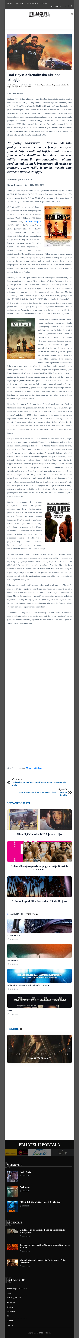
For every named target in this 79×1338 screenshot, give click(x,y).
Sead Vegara (14, 85)
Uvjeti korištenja (32, 3)
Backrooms (12, 960)
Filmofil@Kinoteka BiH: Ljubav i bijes (39, 834)
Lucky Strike (13, 935)
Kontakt (44, 3)
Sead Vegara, (41, 85)
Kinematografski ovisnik (17, 1288)
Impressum (19, 3)
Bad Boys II (29, 87)
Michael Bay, (50, 85)
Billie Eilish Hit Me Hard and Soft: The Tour (28, 985)
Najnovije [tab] (16, 914)
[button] (71, 14)
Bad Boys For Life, (18, 87)
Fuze (9, 1010)
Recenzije (14, 1222)
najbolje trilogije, (61, 85)
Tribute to (11, 1311)
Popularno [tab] (32, 914)
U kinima (10, 1321)
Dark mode (56, 6)
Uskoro (13, 1028)
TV (8, 1316)
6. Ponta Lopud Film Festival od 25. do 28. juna (39, 901)
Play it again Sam (14, 1298)
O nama (9, 3)
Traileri (10, 1307)
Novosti (10, 1293)
